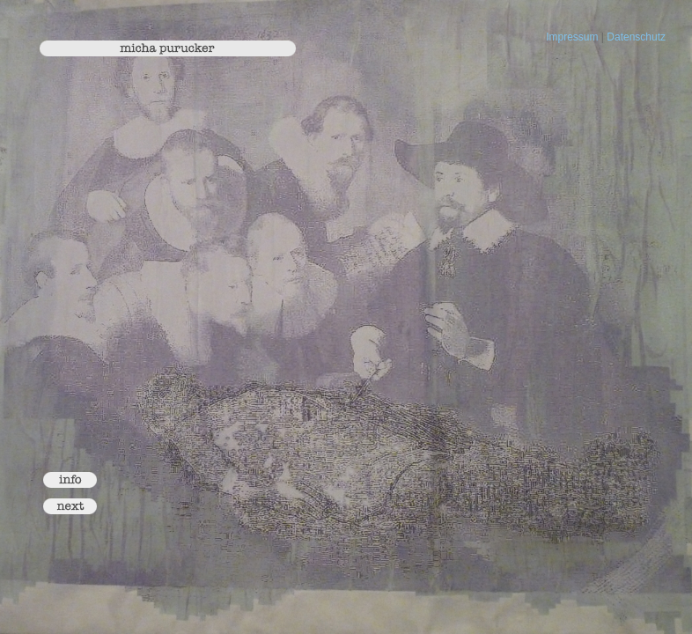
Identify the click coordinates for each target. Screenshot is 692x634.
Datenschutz (636, 37)
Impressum (572, 37)
